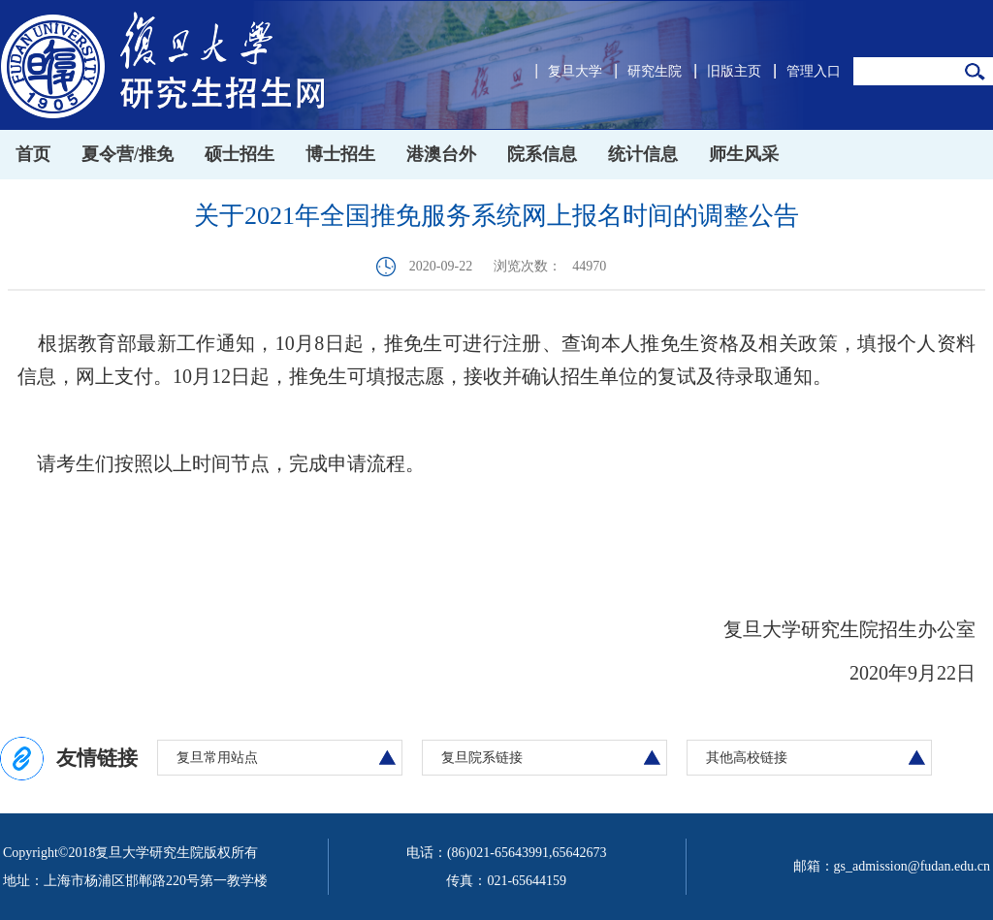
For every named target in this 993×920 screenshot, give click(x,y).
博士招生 (340, 154)
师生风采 (744, 154)
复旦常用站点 (217, 757)
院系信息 (542, 154)
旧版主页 (734, 71)
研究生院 (654, 71)
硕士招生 (239, 154)
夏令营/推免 (127, 154)
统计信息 (643, 154)
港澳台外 (441, 154)
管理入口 (813, 71)
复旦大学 (575, 71)
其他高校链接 (746, 757)
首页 (33, 154)
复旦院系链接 (482, 757)
